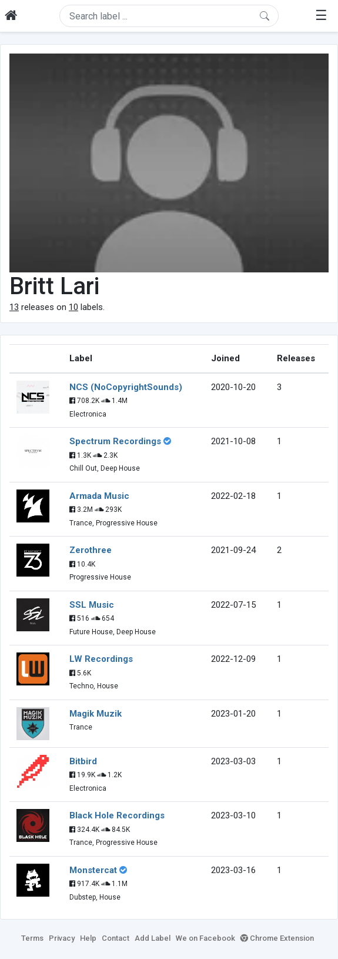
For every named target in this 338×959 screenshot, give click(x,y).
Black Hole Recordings (117, 815)
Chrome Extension (277, 938)
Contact (115, 938)
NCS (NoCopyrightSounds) (125, 387)
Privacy (62, 938)
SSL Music (91, 605)
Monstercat (93, 870)
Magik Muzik (95, 713)
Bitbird (83, 761)
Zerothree (90, 550)
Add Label (152, 938)
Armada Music (99, 496)
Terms (32, 938)
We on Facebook (205, 938)
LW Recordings (101, 659)
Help (88, 938)
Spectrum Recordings (115, 441)
